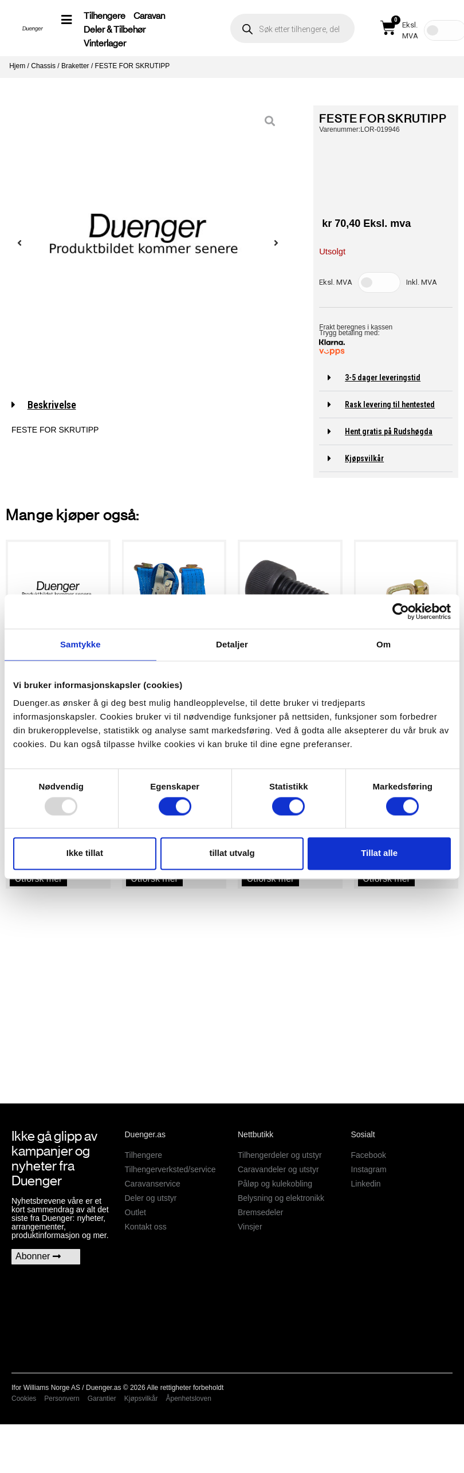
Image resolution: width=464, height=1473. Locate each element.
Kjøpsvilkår (364, 458)
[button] (386, 377)
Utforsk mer (38, 878)
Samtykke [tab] (80, 644)
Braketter (75, 66)
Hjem (17, 66)
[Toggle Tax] (379, 282)
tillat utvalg (231, 853)
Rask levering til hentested (390, 404)
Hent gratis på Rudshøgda (388, 431)
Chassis (43, 66)
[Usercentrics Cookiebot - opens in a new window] (401, 611)
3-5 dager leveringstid (382, 377)
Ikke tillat (84, 853)
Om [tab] (383, 644)
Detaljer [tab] (232, 644)
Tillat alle (379, 853)
